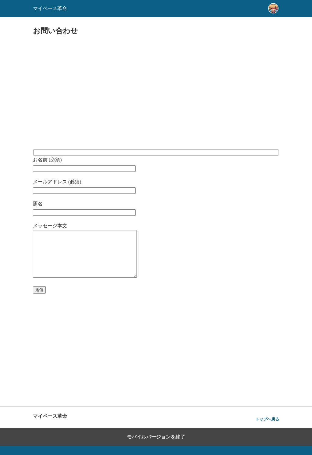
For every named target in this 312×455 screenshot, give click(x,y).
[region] (156, 93)
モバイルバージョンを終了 (156, 446)
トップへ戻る (267, 428)
